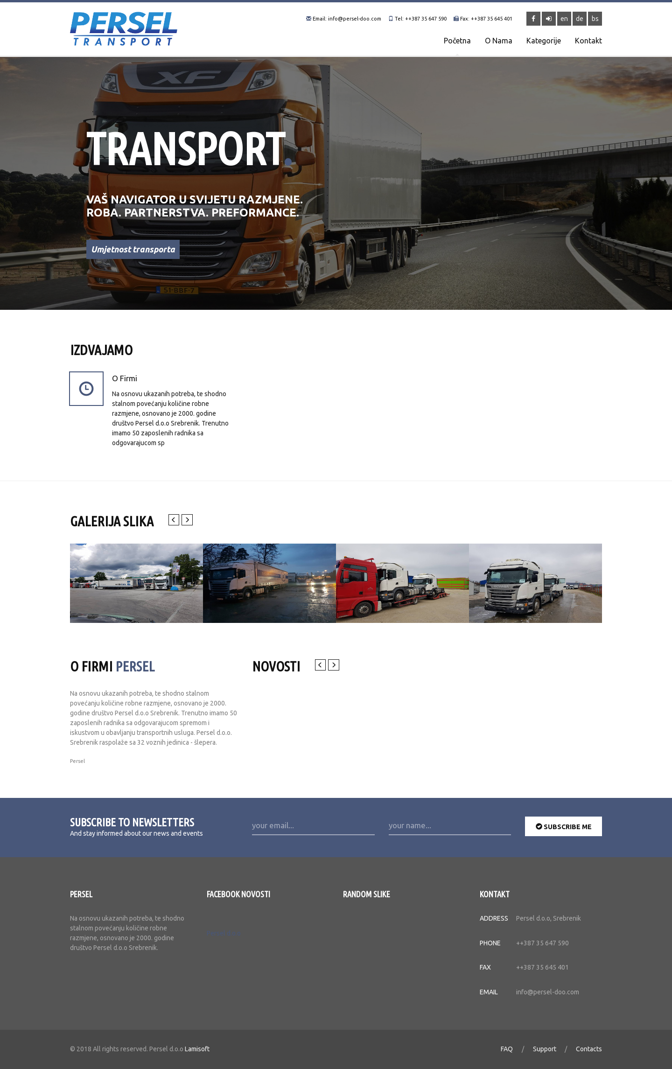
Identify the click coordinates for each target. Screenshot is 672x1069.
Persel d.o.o (224, 937)
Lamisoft (197, 1053)
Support (544, 1053)
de (579, 18)
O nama (498, 40)
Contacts (589, 1053)
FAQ (507, 1053)
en (564, 18)
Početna (457, 40)
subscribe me (564, 830)
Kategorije (543, 40)
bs (595, 18)
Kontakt (588, 40)
